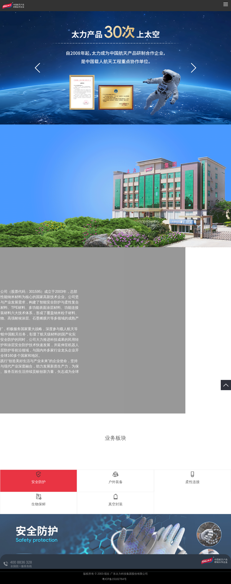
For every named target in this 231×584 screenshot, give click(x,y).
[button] (193, 68)
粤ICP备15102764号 (114, 579)
